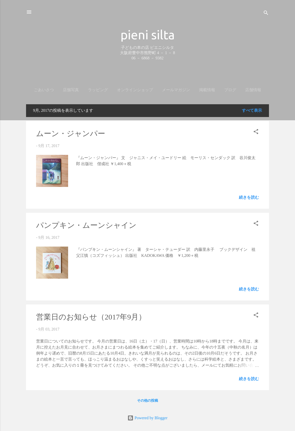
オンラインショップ (135, 90)
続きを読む (249, 197)
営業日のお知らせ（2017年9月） (91, 317)
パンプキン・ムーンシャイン (86, 225)
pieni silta (147, 35)
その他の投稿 (147, 400)
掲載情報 (207, 90)
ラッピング (98, 90)
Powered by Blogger (147, 418)
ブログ (230, 90)
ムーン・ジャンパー (70, 133)
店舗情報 (253, 90)
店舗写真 (71, 90)
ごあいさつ (44, 90)
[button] (256, 132)
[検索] (266, 13)
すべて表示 (252, 110)
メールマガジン (176, 90)
